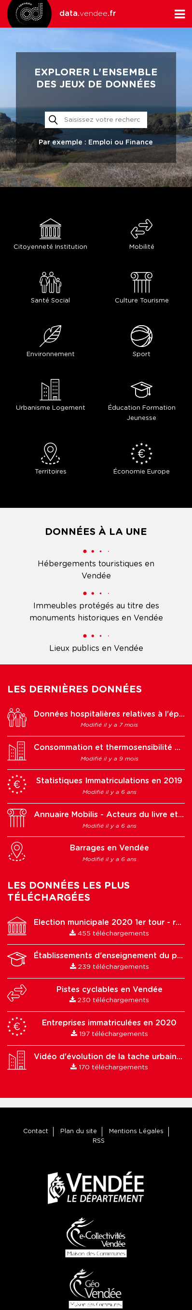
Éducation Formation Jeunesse (141, 400)
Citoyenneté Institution (50, 234)
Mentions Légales (136, 1131)
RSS (99, 1141)
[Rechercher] (96, 120)
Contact (35, 1131)
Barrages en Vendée (109, 848)
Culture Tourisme (141, 288)
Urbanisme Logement (50, 395)
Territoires (50, 459)
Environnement (50, 341)
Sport (141, 341)
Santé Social (50, 288)
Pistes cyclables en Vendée (109, 989)
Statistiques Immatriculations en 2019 (109, 781)
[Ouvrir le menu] (179, 13)
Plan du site (78, 1131)
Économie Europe (141, 459)
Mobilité (141, 234)
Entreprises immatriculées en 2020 (109, 1023)
